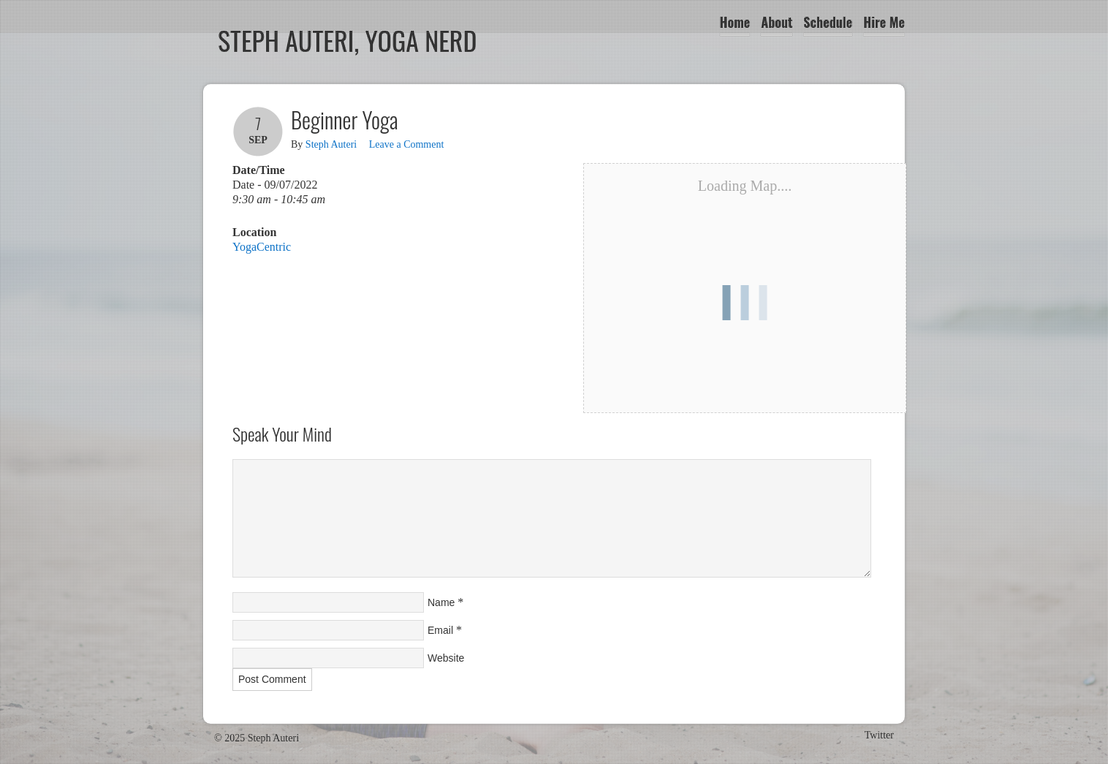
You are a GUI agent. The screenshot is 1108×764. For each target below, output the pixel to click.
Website (446, 658)
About (776, 21)
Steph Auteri (331, 144)
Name (441, 602)
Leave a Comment (406, 144)
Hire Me (884, 21)
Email (440, 630)
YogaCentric (261, 247)
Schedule (827, 21)
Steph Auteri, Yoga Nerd (347, 39)
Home (735, 21)
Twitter (879, 735)
